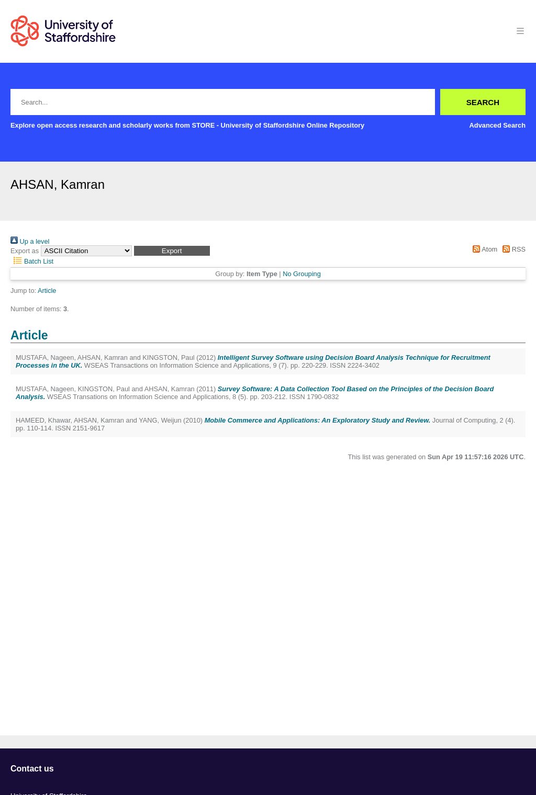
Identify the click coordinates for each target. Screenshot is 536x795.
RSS (512, 249)
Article (47, 290)
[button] (172, 251)
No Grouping (302, 274)
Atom (483, 249)
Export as (24, 251)
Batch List (31, 261)
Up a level (29, 241)
